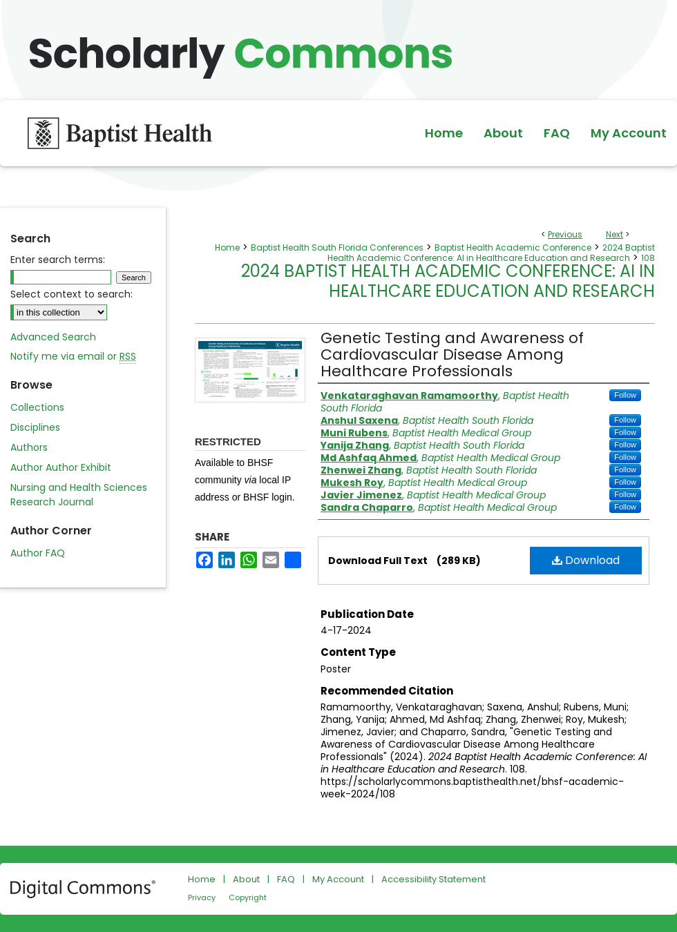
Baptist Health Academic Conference (513, 247)
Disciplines (35, 427)
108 (648, 258)
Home (227, 247)
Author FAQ (37, 553)
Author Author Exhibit (60, 467)
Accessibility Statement (433, 879)
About (246, 879)
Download (586, 560)
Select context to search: (71, 294)
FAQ (286, 879)
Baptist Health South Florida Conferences (337, 247)
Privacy (202, 897)
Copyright (248, 897)
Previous (565, 234)
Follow (625, 395)
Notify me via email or (73, 356)
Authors (29, 447)
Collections (37, 407)
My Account (338, 879)
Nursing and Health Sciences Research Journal (78, 494)
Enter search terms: (57, 259)
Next (614, 234)
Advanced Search (53, 337)
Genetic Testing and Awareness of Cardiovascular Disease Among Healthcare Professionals (452, 354)
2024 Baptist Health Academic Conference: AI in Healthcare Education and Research (491, 253)
